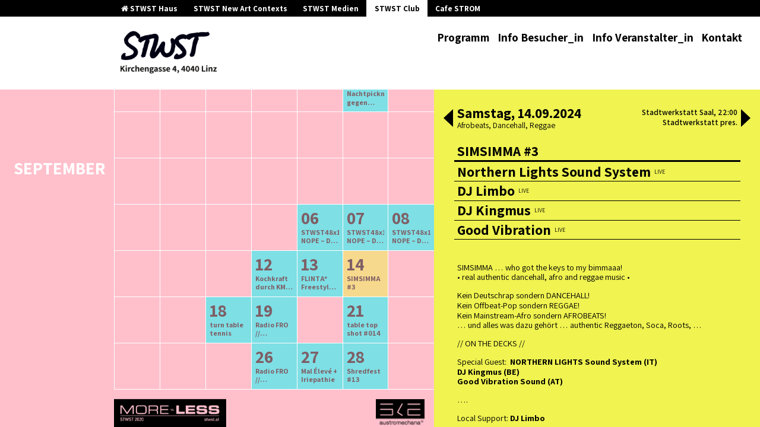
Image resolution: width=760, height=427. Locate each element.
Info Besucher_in (541, 37)
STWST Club (397, 9)
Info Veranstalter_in (643, 37)
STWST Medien (331, 9)
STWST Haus (149, 9)
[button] (448, 119)
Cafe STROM (457, 9)
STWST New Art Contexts (240, 9)
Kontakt (721, 37)
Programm (463, 37)
